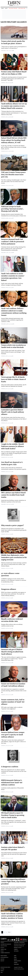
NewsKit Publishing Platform (19, 968)
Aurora (15, 962)
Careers (16, 949)
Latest (6, 8)
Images (15, 959)
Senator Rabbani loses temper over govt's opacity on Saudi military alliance (12, 734)
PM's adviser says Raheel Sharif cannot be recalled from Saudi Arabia (13, 495)
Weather (2, 959)
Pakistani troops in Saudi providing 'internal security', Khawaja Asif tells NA (12, 209)
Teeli (2, 972)
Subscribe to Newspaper (19, 942)
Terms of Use (3, 949)
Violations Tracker (13, 8)
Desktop (2, 960)
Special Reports (17, 960)
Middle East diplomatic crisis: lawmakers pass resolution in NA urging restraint (14, 557)
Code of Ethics (4, 945)
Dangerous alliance (8, 589)
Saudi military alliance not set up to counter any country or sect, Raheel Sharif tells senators (14, 106)
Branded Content (18, 947)
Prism (15, 957)
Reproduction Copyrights (19, 944)
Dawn (15, 955)
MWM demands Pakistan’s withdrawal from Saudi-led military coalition (11, 782)
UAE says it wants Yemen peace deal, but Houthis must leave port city (13, 174)
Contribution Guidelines (6, 944)
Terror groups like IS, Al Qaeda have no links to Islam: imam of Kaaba (13, 379)
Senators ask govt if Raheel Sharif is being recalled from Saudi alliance (12, 652)
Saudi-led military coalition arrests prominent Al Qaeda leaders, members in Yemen (12, 916)
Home (2, 8)
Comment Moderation (5, 952)
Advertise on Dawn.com (19, 945)
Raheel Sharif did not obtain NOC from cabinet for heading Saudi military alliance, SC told (14, 140)
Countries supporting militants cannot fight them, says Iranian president (13, 881)
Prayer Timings (4, 955)
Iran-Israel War (21, 8)
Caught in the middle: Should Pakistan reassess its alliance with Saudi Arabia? (12, 446)
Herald (2, 970)
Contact (2, 942)
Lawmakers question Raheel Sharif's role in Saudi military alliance (12, 412)
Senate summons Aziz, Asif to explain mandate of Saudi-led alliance (12, 702)
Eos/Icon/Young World (5, 967)
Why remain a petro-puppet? (12, 525)
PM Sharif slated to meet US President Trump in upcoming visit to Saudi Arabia (12, 815)
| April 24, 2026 (14, 5)
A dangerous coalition (9, 767)
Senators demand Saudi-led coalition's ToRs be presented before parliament (12, 241)
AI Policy (2, 947)
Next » (9, 932)
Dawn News (16, 964)
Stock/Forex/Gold (4, 957)
